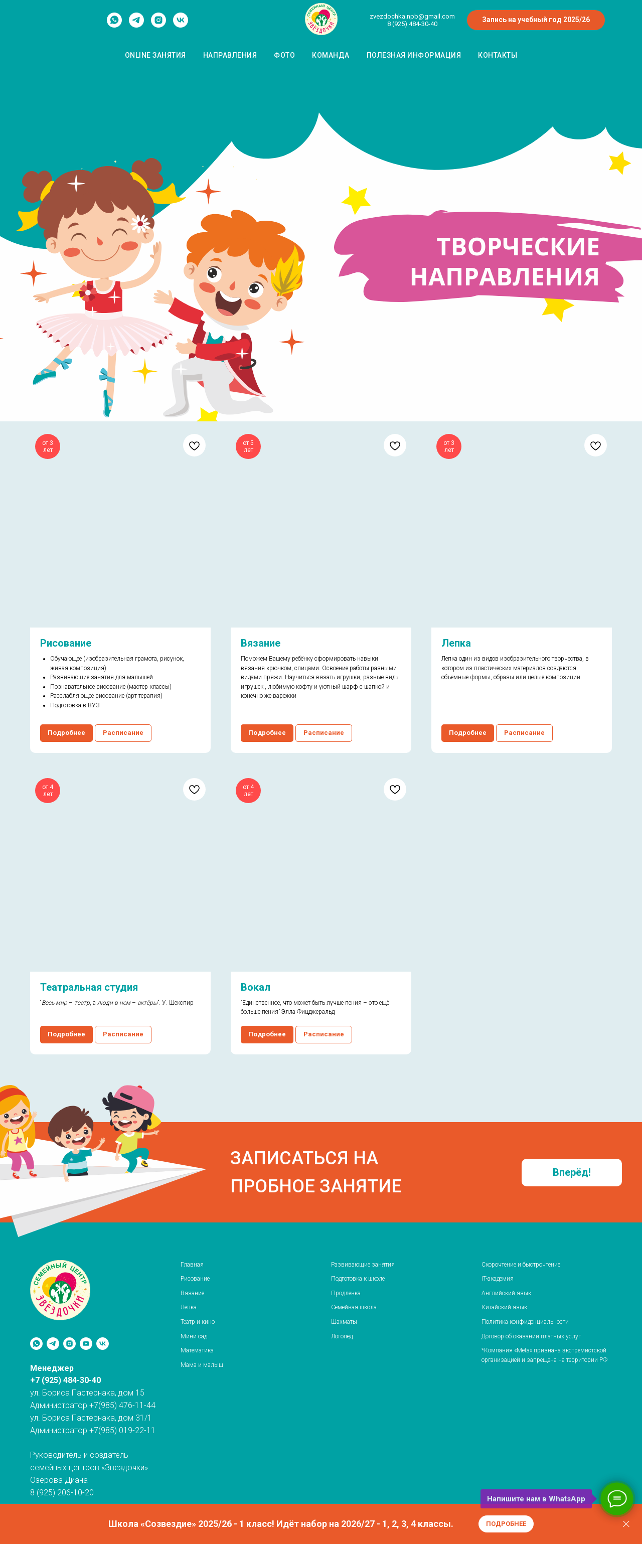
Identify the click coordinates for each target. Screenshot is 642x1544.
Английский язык (506, 1293)
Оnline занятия (155, 55)
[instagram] (158, 25)
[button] (572, 1172)
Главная (192, 1264)
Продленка (346, 1293)
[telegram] (136, 25)
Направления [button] (230, 55)
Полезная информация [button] (414, 55)
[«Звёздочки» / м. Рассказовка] (102, 1343)
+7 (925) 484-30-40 (65, 1380)
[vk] (180, 25)
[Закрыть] (626, 1524)
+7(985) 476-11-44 (122, 1405)
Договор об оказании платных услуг (531, 1336)
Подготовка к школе (358, 1278)
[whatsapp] (114, 25)
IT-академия (498, 1278)
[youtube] (86, 1343)
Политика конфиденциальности (525, 1321)
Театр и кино (198, 1321)
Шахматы (344, 1321)
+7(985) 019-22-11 (122, 1430)
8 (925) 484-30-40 (412, 24)
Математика (197, 1350)
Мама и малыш (202, 1364)
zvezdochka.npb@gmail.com (412, 16)
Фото (284, 55)
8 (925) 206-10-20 (62, 1492)
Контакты (497, 55)
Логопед (342, 1336)
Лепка (189, 1307)
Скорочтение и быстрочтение (521, 1264)
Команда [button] (331, 55)
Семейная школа (354, 1307)
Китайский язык (504, 1307)
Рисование (195, 1278)
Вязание (192, 1293)
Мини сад (194, 1336)
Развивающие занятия (363, 1264)
